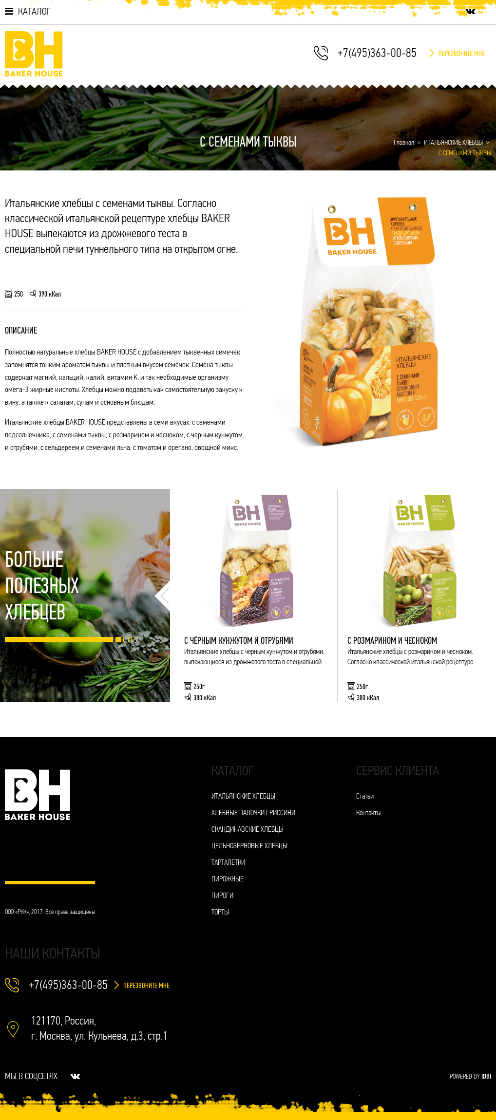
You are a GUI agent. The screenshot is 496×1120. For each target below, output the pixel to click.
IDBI (486, 1077)
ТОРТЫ (220, 912)
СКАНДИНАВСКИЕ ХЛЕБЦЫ (247, 830)
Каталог (28, 11)
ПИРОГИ (222, 896)
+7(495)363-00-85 (377, 54)
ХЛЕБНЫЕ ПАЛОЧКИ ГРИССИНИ (253, 813)
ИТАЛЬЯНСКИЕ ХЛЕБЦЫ (453, 143)
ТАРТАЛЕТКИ (228, 863)
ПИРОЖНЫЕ (227, 879)
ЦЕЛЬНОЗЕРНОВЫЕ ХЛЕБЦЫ (249, 846)
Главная (404, 143)
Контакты (368, 813)
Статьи (365, 797)
